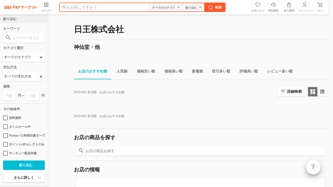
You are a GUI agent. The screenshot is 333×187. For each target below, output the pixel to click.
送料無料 (12, 118)
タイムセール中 (17, 126)
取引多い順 (219, 72)
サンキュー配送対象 (20, 153)
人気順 (119, 72)
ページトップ (313, 167)
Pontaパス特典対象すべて (24, 135)
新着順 (195, 72)
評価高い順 (246, 72)
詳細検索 (294, 91)
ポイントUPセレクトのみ (23, 144)
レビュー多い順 (278, 72)
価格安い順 (144, 72)
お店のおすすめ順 (90, 72)
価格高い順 (171, 72)
